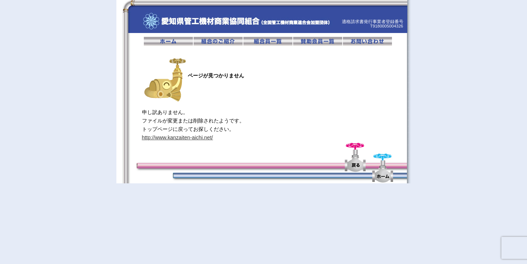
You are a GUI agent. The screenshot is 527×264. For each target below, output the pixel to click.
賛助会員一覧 (318, 41)
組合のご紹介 (218, 41)
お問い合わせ (367, 41)
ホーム (169, 41)
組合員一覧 (268, 41)
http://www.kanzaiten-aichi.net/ (177, 137)
